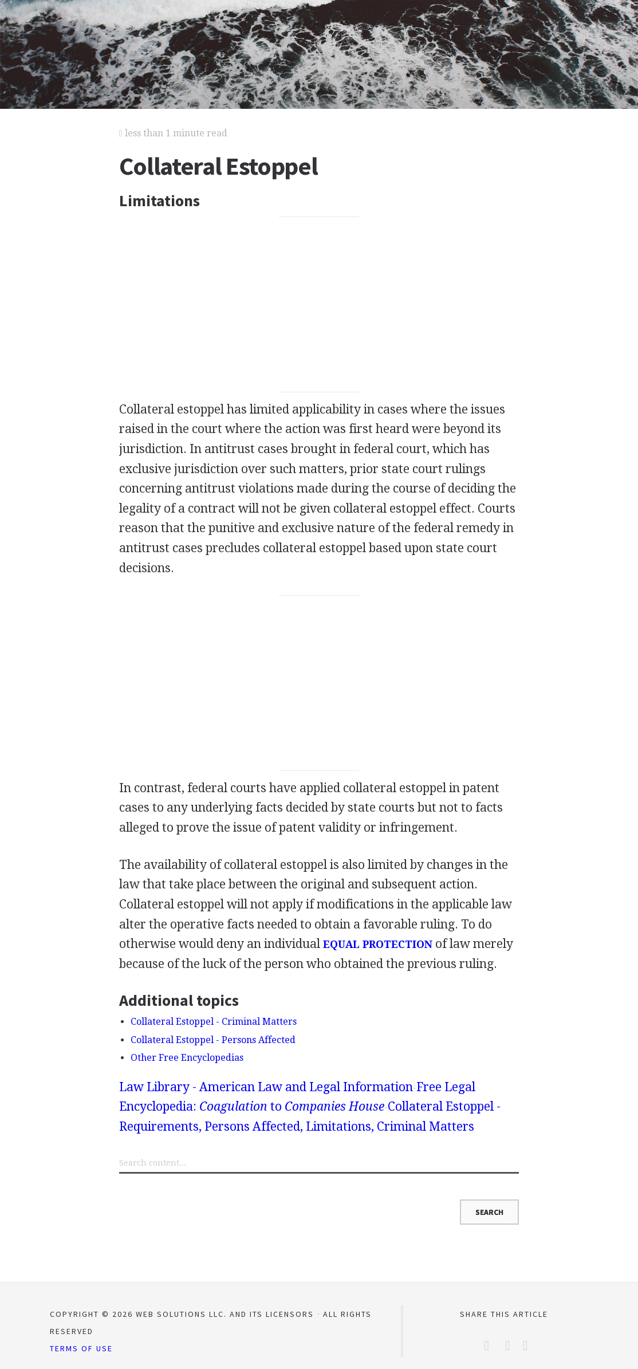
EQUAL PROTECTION (377, 944)
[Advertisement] (319, 305)
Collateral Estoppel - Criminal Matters (214, 1021)
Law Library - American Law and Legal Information (266, 1087)
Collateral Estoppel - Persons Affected (213, 1039)
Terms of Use (81, 1348)
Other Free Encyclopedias (187, 1057)
